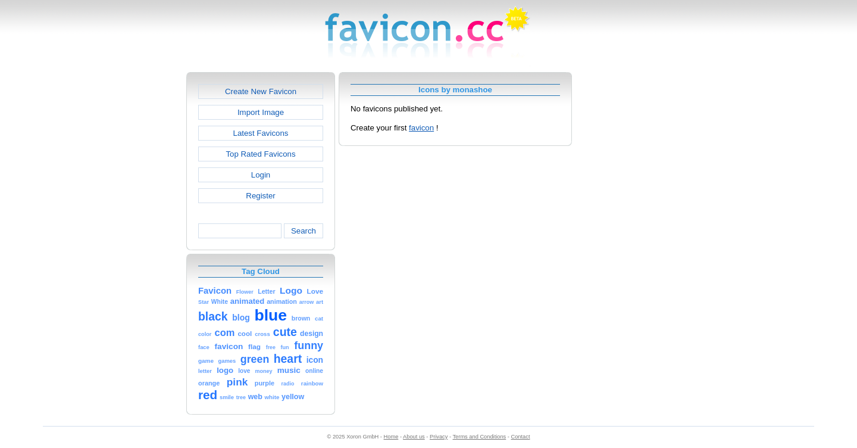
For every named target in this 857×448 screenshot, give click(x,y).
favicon (421, 127)
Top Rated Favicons (260, 154)
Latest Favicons (261, 133)
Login (260, 174)
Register (260, 195)
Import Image (260, 112)
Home (391, 437)
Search (303, 230)
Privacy (439, 437)
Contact (520, 437)
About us (414, 437)
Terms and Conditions (479, 437)
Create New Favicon (260, 91)
